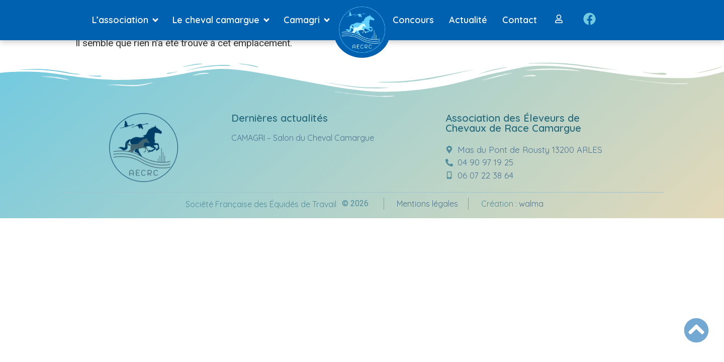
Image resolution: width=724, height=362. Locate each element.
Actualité (468, 20)
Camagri (309, 20)
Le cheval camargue (223, 20)
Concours (413, 20)
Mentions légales (427, 204)
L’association (127, 20)
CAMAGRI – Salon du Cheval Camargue (302, 138)
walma (531, 204)
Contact (519, 20)
